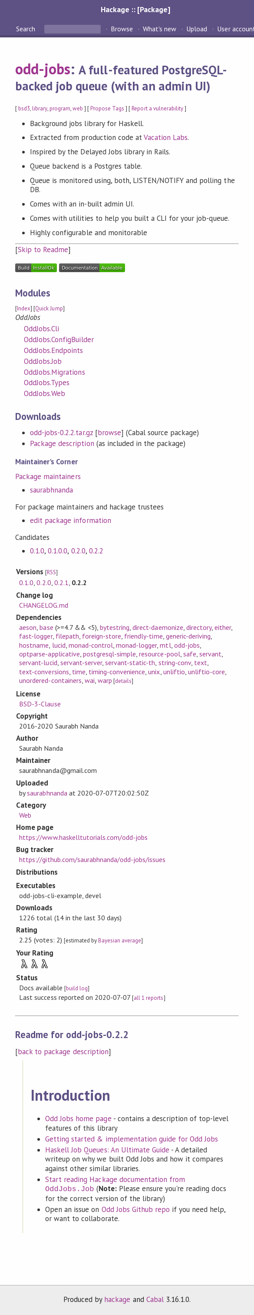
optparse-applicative (49, 653)
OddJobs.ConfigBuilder (59, 339)
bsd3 (24, 108)
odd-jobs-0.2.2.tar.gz (61, 432)
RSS (51, 572)
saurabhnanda (51, 490)
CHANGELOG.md (43, 605)
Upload (196, 28)
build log (77, 988)
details (123, 681)
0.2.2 (96, 551)
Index (23, 308)
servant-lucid (38, 662)
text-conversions (44, 671)
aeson (27, 627)
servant (210, 653)
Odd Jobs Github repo (136, 1209)
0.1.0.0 (57, 551)
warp (105, 680)
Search (26, 28)
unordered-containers (50, 680)
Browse (122, 28)
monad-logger (136, 645)
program (59, 108)
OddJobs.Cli (41, 328)
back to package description (63, 1051)
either (222, 627)
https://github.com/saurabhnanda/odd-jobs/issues (92, 859)
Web (25, 815)
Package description (62, 443)
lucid (59, 645)
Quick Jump (49, 308)
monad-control (91, 645)
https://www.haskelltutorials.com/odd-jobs (83, 837)
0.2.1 (61, 582)
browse (109, 432)
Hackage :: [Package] (135, 9)
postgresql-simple (109, 653)
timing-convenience (117, 671)
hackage (117, 1299)
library (39, 108)
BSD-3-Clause (39, 703)
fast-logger (35, 636)
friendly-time (143, 636)
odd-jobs (42, 68)
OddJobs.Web (44, 393)
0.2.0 (78, 551)
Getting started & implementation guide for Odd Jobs (131, 1139)
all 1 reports (148, 998)
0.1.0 (37, 551)
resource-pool (159, 653)
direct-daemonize (157, 627)
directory (198, 627)
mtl (165, 645)
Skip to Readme (43, 249)
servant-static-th (130, 662)
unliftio (174, 671)
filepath (67, 636)
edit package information (70, 520)
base (46, 627)
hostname (34, 645)
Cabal (155, 1299)
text (200, 662)
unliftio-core (206, 671)
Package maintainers (47, 476)
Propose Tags (107, 108)
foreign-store (101, 636)
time (79, 671)
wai (90, 680)
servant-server (81, 662)
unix (154, 671)
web (78, 108)
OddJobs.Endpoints (53, 350)
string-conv (174, 662)
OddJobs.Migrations (54, 372)
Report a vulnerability (157, 108)
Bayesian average (119, 940)
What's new (159, 28)
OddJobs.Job (43, 361)
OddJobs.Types (46, 382)
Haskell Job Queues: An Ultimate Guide (107, 1150)
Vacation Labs (166, 137)
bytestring (114, 627)
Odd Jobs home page (78, 1118)
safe (189, 653)
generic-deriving (188, 636)
